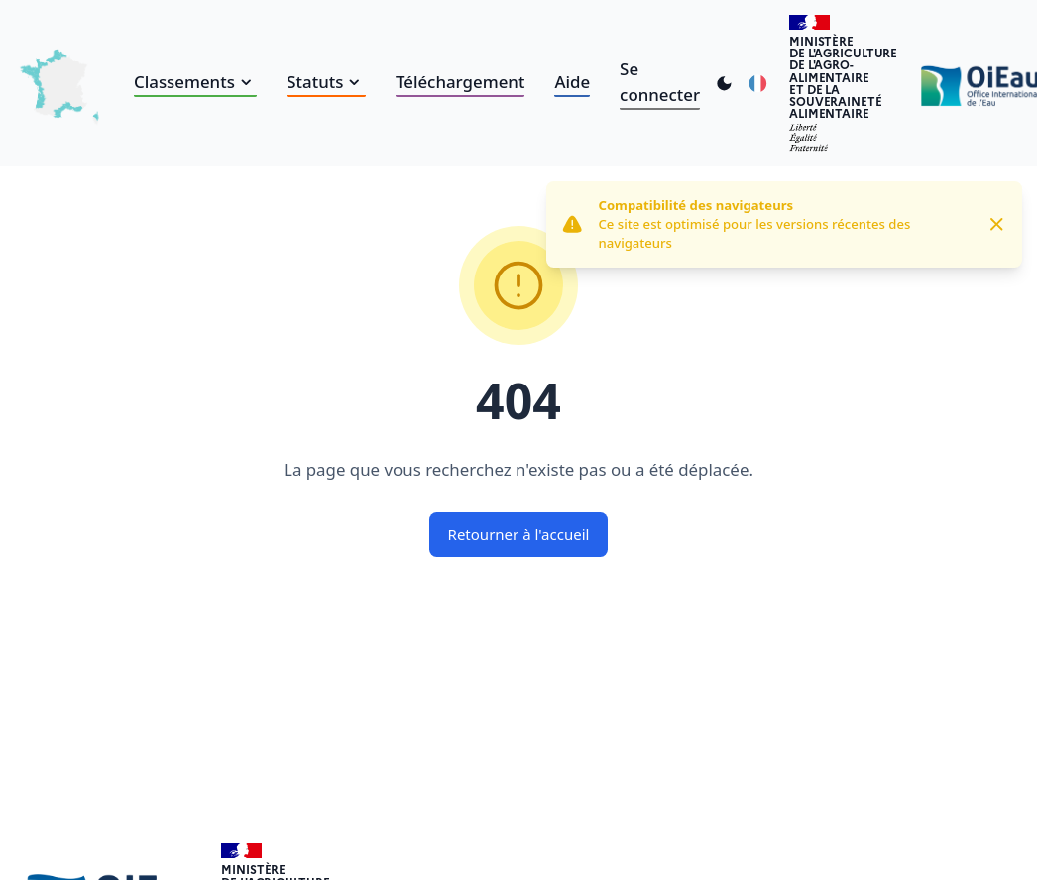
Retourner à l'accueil (519, 534)
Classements (195, 81)
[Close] (996, 224)
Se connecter (660, 81)
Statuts (326, 81)
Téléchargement (460, 81)
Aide (572, 81)
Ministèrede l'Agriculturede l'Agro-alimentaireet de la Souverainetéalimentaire (843, 77)
